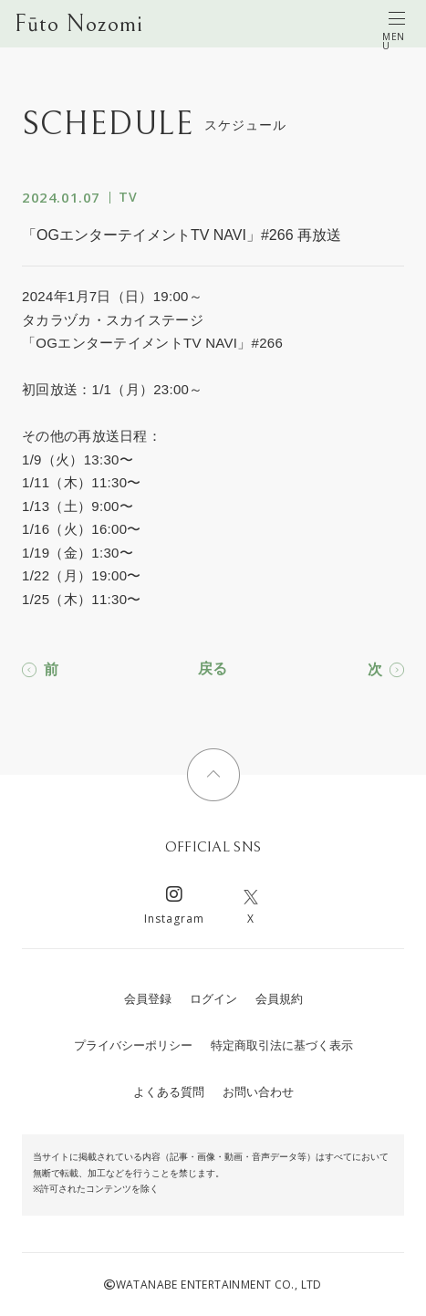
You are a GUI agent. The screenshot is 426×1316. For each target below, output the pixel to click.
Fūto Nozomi (79, 24)
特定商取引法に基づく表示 (282, 1045)
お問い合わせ (258, 1092)
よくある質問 (168, 1092)
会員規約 (279, 999)
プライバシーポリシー (133, 1045)
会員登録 (147, 999)
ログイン (213, 999)
